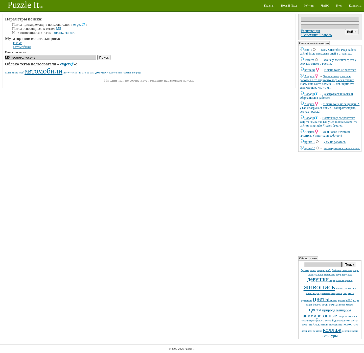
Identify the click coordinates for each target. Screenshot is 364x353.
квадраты (347, 274)
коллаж (332, 329)
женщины (343, 310)
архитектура (315, 330)
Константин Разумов (120, 72)
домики (333, 304)
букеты (305, 270)
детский (329, 320)
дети (304, 330)
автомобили (22, 47)
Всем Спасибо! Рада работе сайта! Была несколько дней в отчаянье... (328, 51)
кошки (352, 288)
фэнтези (345, 320)
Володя (309, 94)
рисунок (348, 293)
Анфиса (309, 76)
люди (338, 274)
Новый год (341, 288)
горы (325, 304)
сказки (305, 320)
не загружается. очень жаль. (342, 148)
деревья (318, 273)
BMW (17, 43)
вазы (332, 293)
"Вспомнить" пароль (316, 35)
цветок (349, 280)
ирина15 (309, 142)
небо (328, 270)
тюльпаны (347, 270)
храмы (341, 300)
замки (305, 324)
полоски (340, 280)
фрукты (317, 304)
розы (310, 273)
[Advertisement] (330, 203)
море (349, 300)
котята (354, 331)
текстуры (330, 335)
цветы (321, 298)
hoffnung (309, 70)
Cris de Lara (88, 72)
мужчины (306, 299)
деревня (346, 331)
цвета (315, 310)
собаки (354, 320)
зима (339, 293)
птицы (324, 324)
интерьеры (313, 293)
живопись (319, 287)
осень (333, 299)
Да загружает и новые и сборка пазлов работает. (326, 95)
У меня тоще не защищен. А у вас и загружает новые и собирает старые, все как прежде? (329, 107)
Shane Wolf (18, 72)
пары (332, 280)
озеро (356, 270)
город (342, 304)
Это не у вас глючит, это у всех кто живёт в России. (328, 61)
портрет (321, 270)
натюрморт (346, 324)
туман (74, 72)
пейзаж (314, 324)
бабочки (336, 270)
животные (329, 274)
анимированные (320, 315)
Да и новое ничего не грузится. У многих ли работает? (325, 133)
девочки (325, 293)
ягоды (356, 300)
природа (328, 310)
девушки (318, 279)
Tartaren (309, 60)
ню (79, 72)
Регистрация (310, 31)
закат (309, 304)
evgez (77, 25)
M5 (58, 29)
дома (337, 320)
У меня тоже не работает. (340, 70)
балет (8, 72)
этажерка (334, 324)
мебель (350, 304)
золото (70, 33)
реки (354, 316)
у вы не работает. (335, 142)
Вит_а (308, 50)
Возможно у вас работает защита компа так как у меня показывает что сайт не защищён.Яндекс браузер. (328, 121)
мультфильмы (316, 320)
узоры (313, 270)
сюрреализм (344, 316)
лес (356, 324)
